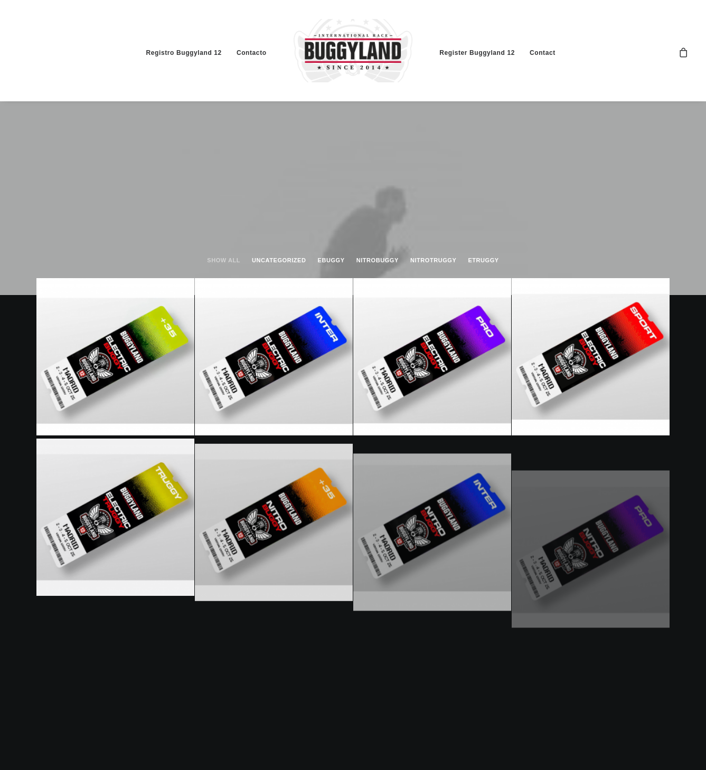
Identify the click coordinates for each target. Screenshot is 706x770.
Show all (223, 260)
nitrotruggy (433, 260)
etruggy (483, 260)
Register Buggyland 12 (477, 52)
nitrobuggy (377, 260)
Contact (543, 52)
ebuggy (331, 260)
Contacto (252, 52)
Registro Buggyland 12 (184, 52)
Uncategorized (279, 260)
